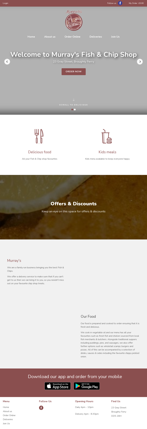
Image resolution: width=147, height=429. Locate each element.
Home (31, 36)
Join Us (115, 36)
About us (49, 36)
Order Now (74, 71)
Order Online (72, 36)
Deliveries (96, 36)
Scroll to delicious (73, 102)
